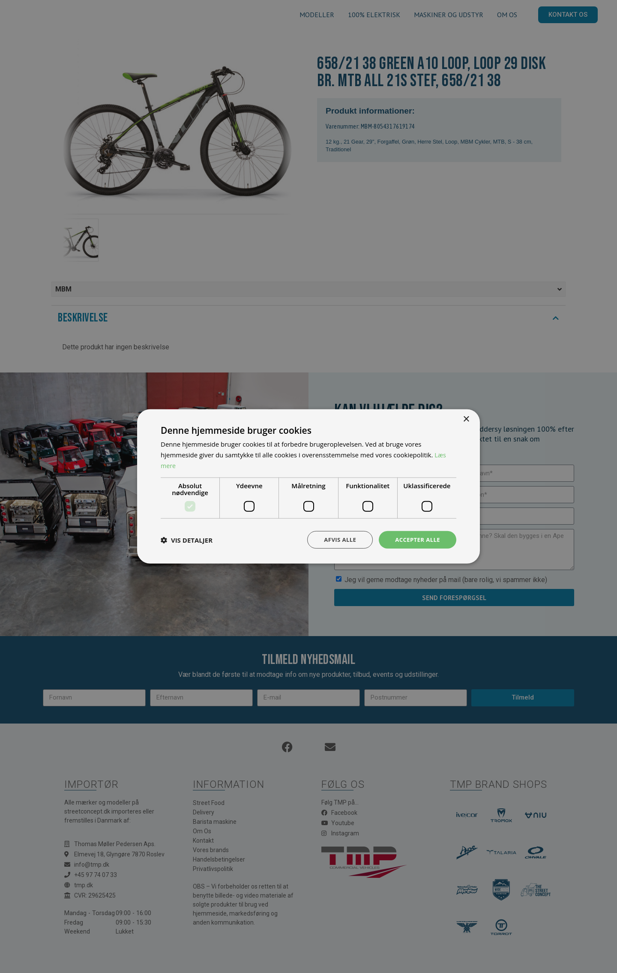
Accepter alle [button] (416, 539)
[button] (187, 540)
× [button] (466, 418)
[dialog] (308, 486)
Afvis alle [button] (336, 539)
